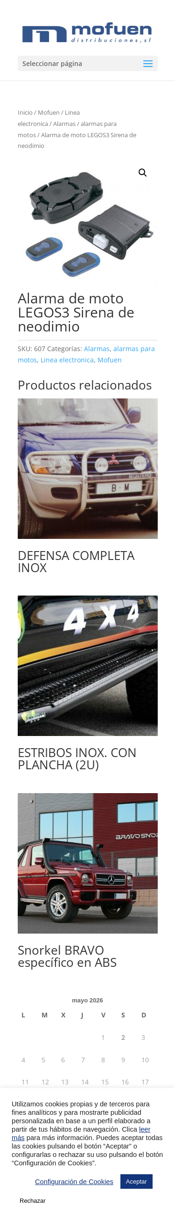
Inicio (25, 112)
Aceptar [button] (136, 1181)
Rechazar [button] (33, 1200)
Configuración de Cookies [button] (74, 1181)
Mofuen (49, 112)
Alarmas (64, 123)
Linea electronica (67, 359)
